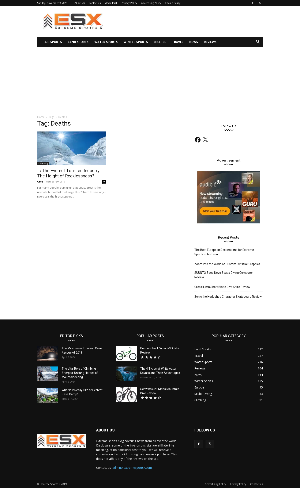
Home (41, 117)
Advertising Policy (151, 2)
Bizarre (160, 42)
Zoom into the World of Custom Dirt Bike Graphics (227, 264)
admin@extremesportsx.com (132, 468)
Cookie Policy (172, 2)
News (193, 42)
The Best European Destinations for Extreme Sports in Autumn (224, 252)
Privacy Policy (129, 2)
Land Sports (78, 42)
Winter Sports (136, 42)
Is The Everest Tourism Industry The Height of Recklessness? (68, 173)
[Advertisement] (150, 78)
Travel (177, 42)
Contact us (95, 2)
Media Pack (111, 2)
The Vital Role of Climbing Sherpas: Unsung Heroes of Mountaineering (80, 373)
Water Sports (106, 42)
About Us (80, 2)
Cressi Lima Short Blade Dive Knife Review (222, 287)
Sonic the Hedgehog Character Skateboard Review (228, 296)
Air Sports (53, 42)
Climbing (43, 163)
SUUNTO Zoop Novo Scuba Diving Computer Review (223, 275)
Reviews (210, 42)
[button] (258, 42)
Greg (40, 181)
